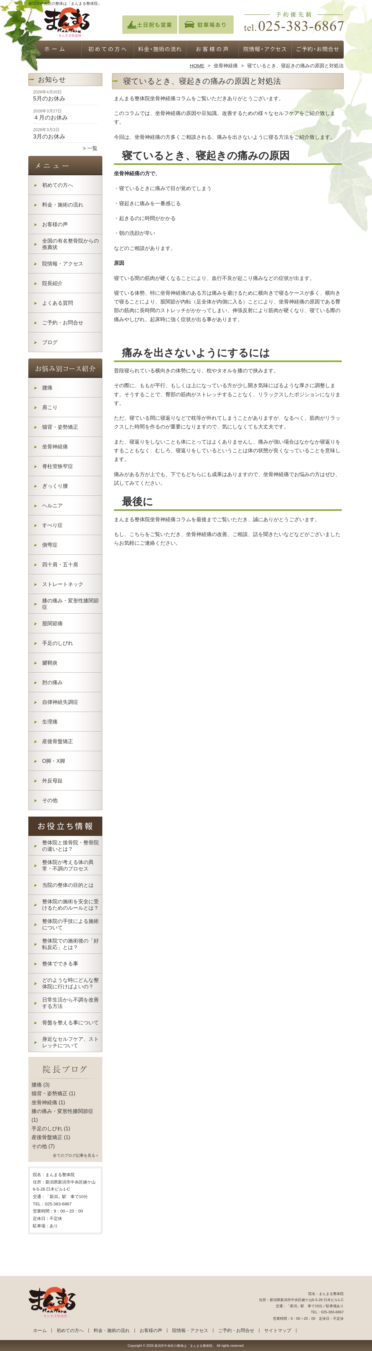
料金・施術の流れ (160, 50)
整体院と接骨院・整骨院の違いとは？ (70, 846)
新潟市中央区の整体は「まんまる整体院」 (185, 1345)
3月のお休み (49, 136)
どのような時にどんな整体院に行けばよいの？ (70, 983)
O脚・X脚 (53, 761)
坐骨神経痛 (226, 65)
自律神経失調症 (60, 702)
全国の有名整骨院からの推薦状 (70, 244)
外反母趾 (52, 780)
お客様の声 (212, 50)
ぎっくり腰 (55, 486)
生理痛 (50, 721)
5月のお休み (49, 98)
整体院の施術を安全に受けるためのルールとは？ (70, 905)
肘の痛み (52, 682)
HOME (197, 65)
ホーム (54, 50)
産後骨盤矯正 (57, 741)
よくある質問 (57, 303)
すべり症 (52, 525)
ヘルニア (52, 505)
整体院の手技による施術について (70, 924)
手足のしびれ (57, 643)
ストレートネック (62, 584)
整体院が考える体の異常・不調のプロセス (68, 865)
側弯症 (50, 545)
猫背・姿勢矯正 (60, 427)
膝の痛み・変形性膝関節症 (70, 604)
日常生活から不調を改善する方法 (70, 1003)
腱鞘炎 (50, 663)
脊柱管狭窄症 (57, 466)
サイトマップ (277, 1330)
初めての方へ (107, 50)
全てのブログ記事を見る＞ (76, 1155)
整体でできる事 (60, 963)
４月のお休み (50, 117)
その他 (50, 800)
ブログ (50, 342)
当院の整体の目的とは (68, 885)
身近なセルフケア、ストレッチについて (70, 1042)
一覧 (92, 148)
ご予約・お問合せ (317, 50)
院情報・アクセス (264, 50)
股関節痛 (52, 623)
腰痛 (47, 387)
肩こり (50, 407)
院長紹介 (52, 283)
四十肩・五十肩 (60, 564)
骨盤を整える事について (70, 1022)
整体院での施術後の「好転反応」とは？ (70, 944)
